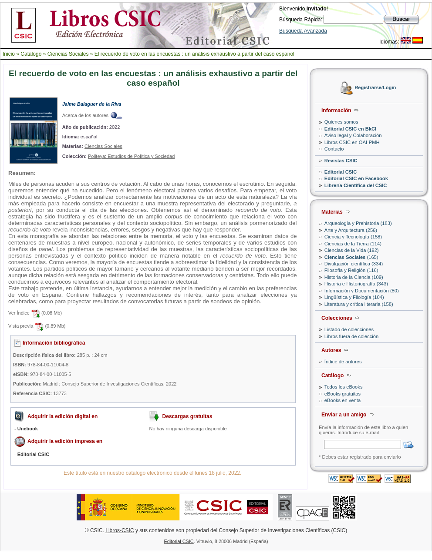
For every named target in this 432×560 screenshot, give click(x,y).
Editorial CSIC (340, 171)
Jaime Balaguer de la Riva (92, 104)
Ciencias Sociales (68, 54)
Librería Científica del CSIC (355, 185)
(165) (351, 257)
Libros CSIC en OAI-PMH (352, 142)
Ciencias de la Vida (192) (351, 250)
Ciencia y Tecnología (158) (353, 236)
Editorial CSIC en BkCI (350, 128)
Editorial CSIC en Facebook (356, 178)
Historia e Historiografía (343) (356, 283)
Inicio (9, 54)
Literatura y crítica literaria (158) (358, 304)
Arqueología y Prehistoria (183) (358, 223)
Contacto (334, 148)
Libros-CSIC (119, 530)
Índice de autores (343, 361)
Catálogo (30, 54)
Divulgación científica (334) (353, 263)
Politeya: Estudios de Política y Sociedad (131, 156)
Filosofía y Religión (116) (351, 270)
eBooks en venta (342, 400)
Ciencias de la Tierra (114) (352, 243)
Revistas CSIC (341, 160)
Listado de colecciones (349, 329)
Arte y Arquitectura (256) (350, 230)
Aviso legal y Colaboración (353, 135)
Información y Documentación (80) (361, 290)
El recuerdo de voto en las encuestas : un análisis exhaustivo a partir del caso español (194, 54)
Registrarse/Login (375, 88)
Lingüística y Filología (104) (354, 297)
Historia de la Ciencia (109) (353, 277)
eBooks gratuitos (342, 393)
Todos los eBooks (343, 386)
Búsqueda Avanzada (303, 31)
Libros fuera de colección (351, 336)
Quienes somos (341, 121)
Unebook (27, 428)
